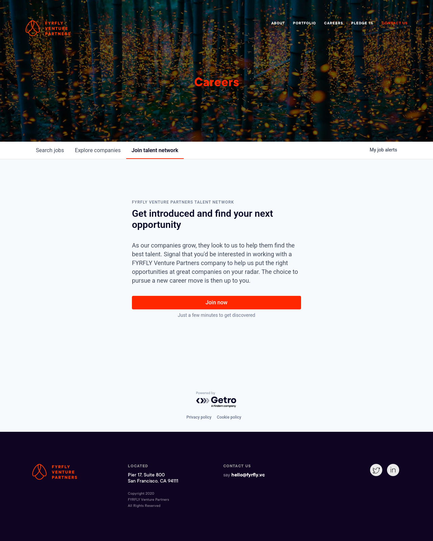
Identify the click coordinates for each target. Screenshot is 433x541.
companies (97, 150)
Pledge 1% (362, 24)
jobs (50, 150)
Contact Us (395, 24)
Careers (333, 24)
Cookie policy (229, 417)
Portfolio (304, 24)
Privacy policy (198, 417)
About (278, 24)
